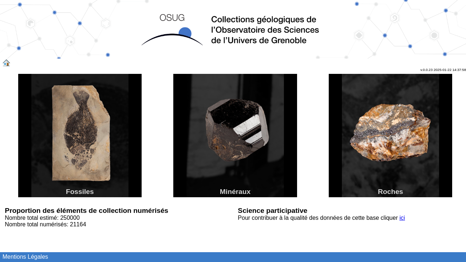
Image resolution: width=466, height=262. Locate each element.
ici (402, 218)
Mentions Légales (25, 257)
